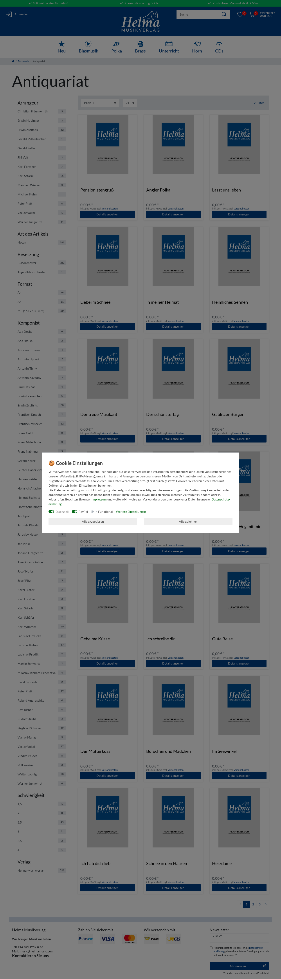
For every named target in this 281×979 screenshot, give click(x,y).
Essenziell (62, 511)
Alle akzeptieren (93, 521)
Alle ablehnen (188, 521)
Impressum (99, 499)
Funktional (105, 511)
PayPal (83, 511)
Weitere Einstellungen (131, 511)
